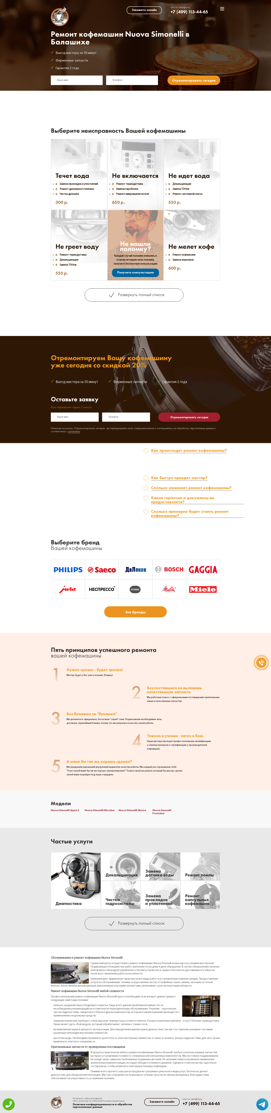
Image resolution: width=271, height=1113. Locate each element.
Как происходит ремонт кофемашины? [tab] (189, 450)
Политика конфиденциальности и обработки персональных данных (102, 1105)
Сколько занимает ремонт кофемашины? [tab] (191, 488)
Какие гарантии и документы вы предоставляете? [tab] (182, 500)
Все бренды (135, 612)
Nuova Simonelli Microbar (100, 810)
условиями (74, 94)
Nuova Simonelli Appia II (65, 810)
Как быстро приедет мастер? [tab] (179, 478)
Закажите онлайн (144, 10)
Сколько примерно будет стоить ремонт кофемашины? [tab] (190, 513)
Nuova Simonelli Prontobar (161, 812)
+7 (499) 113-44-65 (189, 12)
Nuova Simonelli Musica (132, 810)
